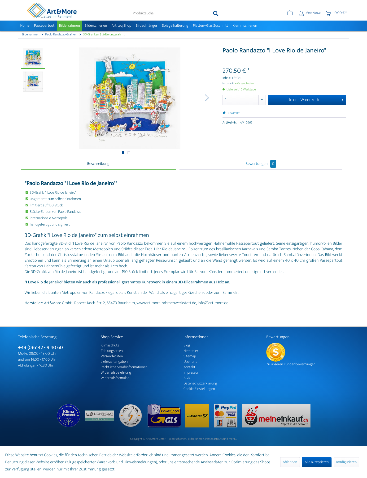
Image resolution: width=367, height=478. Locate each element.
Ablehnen (290, 462)
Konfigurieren (346, 462)
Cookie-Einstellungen (199, 389)
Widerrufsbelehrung (116, 372)
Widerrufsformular (115, 378)
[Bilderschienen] (95, 26)
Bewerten (231, 113)
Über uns (190, 361)
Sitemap (190, 356)
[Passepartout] (44, 26)
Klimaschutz (110, 345)
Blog (187, 345)
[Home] (25, 26)
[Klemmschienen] (244, 26)
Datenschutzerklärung (200, 383)
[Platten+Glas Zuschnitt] (210, 26)
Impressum (192, 372)
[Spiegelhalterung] (175, 26)
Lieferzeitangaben (114, 361)
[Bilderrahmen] (69, 26)
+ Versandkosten (244, 83)
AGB (187, 378)
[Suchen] (216, 13)
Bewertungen (261, 164)
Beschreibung (98, 164)
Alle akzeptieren (317, 462)
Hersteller (191, 351)
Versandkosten (112, 356)
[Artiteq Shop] (121, 26)
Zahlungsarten (112, 351)
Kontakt (189, 367)
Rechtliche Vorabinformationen (124, 367)
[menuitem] (176, 13)
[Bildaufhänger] (147, 26)
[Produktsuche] (176, 13)
